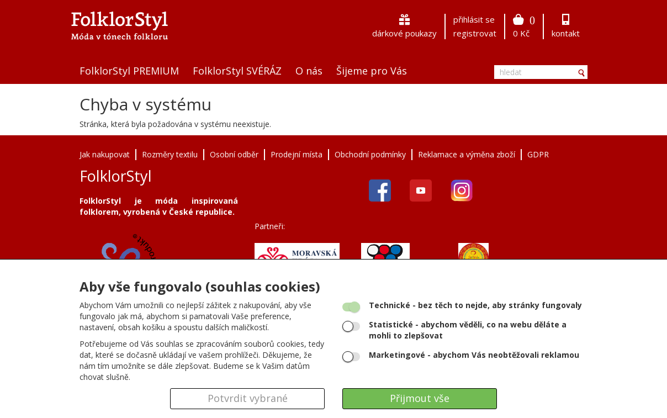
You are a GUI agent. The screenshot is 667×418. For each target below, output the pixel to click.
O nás (308, 70)
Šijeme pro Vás (371, 70)
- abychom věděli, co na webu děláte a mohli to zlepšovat (468, 330)
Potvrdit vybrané (248, 398)
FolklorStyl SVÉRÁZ (237, 70)
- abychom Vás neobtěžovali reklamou (474, 355)
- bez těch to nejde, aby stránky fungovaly (475, 305)
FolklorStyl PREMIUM (129, 70)
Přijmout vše (419, 398)
